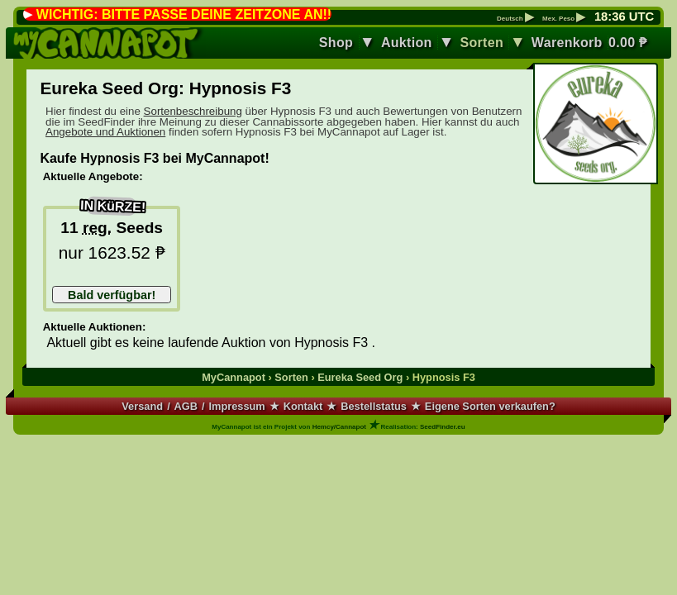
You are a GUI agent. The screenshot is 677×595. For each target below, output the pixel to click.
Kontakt (303, 406)
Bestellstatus (374, 406)
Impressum (236, 406)
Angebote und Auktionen (105, 132)
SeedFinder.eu (442, 427)
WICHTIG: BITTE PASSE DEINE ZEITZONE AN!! (183, 14)
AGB (186, 406)
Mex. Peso (563, 19)
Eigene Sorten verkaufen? (490, 406)
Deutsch (515, 19)
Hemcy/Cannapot (339, 427)
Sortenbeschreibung (193, 111)
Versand (142, 406)
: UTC (624, 16)
